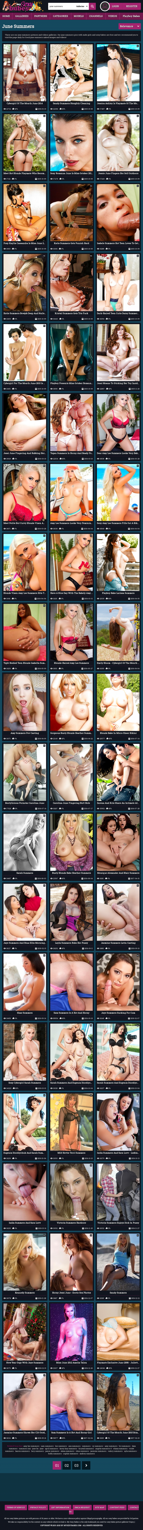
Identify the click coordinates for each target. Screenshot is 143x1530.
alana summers (67, 1451)
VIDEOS (112, 16)
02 (67, 1465)
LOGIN (115, 6)
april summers (51, 1448)
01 (57, 1465)
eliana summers (120, 1448)
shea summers (82, 1451)
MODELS (79, 16)
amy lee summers (31, 1446)
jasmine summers (98, 1451)
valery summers (115, 1451)
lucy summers (37, 1451)
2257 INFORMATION (60, 1507)
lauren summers (22, 1451)
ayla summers (130, 1451)
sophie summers (70, 1453)
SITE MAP (99, 1507)
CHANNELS (96, 16)
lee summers (61, 1446)
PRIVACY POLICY (38, 1507)
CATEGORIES (60, 16)
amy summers (111, 1446)
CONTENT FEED (117, 1507)
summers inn (25, 1448)
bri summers (124, 1446)
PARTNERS (40, 16)
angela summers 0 (103, 1448)
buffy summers (55, 1453)
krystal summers (86, 1448)
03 (76, 1465)
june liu (35, 1448)
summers (86, 1446)
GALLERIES (21, 16)
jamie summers (52, 1451)
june (42, 1448)
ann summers (74, 1446)
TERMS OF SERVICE (16, 1507)
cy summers (97, 1446)
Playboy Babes (131, 16)
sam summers (47, 1446)
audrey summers (87, 1453)
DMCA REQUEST (82, 1507)
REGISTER (131, 6)
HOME (6, 16)
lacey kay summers (68, 1448)
